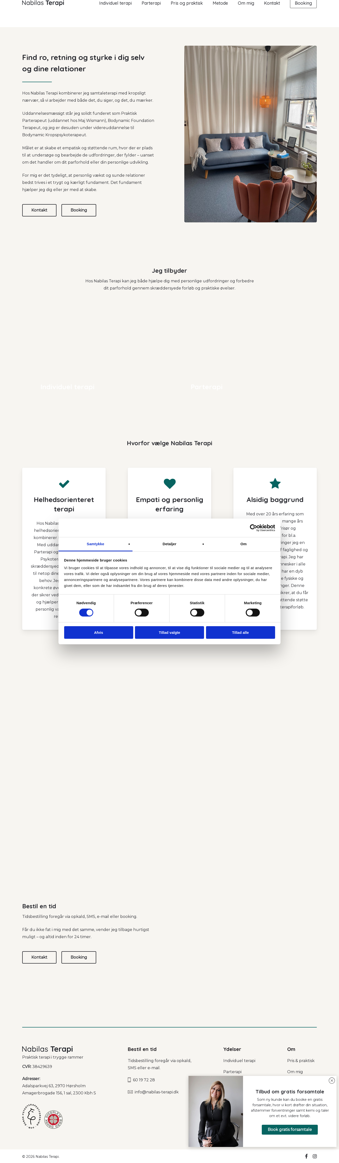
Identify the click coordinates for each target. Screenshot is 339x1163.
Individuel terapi (239, 1060)
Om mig (295, 1071)
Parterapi (232, 1071)
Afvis (98, 632)
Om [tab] (243, 544)
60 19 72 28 (144, 1080)
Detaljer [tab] (169, 544)
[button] (290, 1130)
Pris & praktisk (301, 1060)
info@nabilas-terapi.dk (157, 1092)
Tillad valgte (169, 632)
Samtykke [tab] (95, 544)
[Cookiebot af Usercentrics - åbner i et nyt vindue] (253, 527)
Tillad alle (240, 632)
